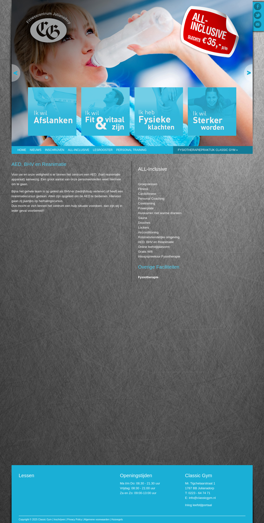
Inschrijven (54, 150)
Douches (144, 222)
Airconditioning (148, 232)
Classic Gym (49, 28)
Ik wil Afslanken (52, 111)
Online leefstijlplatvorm (154, 247)
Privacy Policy (74, 519)
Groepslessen (147, 184)
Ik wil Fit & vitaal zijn (105, 111)
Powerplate (146, 208)
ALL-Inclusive (78, 150)
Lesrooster (103, 150)
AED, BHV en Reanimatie (156, 242)
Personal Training (131, 150)
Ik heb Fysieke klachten (159, 111)
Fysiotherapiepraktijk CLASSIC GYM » (208, 150)
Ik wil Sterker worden (212, 111)
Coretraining (146, 203)
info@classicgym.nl (202, 498)
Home (22, 150)
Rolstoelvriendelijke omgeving (159, 237)
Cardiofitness (147, 194)
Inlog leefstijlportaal (198, 505)
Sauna (142, 218)
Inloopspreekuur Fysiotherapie (159, 256)
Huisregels (117, 519)
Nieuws (35, 150)
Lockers (143, 227)
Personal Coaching (151, 198)
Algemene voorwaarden (96, 519)
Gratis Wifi (145, 251)
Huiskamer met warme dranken (160, 213)
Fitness (143, 189)
